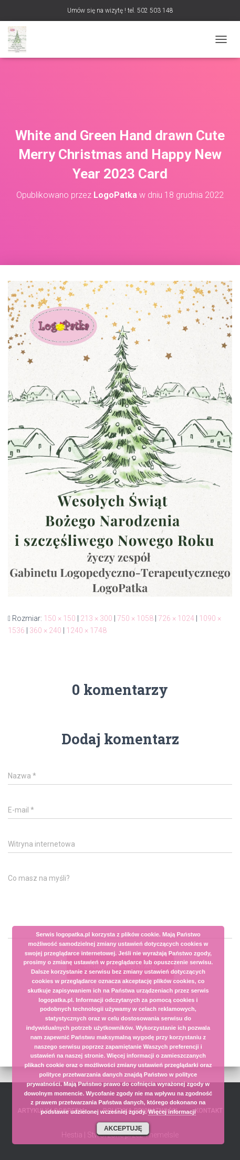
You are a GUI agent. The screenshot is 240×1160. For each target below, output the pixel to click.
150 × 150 (60, 618)
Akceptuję (123, 1128)
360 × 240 (45, 630)
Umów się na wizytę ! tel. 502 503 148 (120, 10)
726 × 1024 (176, 618)
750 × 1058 (135, 618)
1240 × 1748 (86, 630)
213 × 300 (96, 618)
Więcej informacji (171, 1112)
